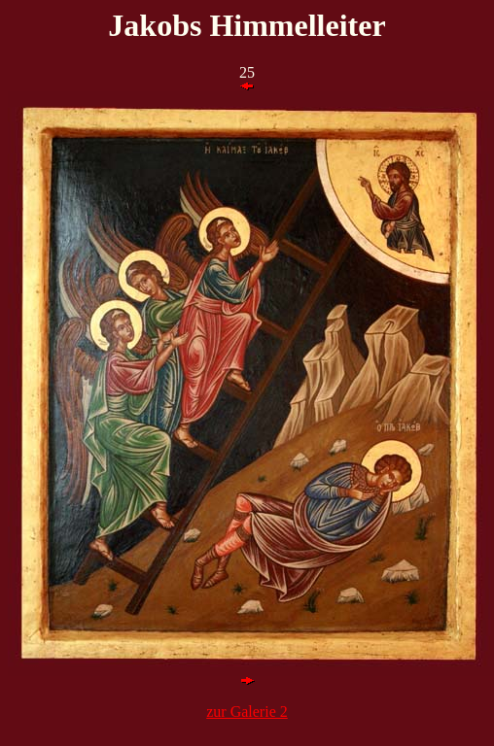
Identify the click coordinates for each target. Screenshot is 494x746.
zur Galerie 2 (247, 711)
